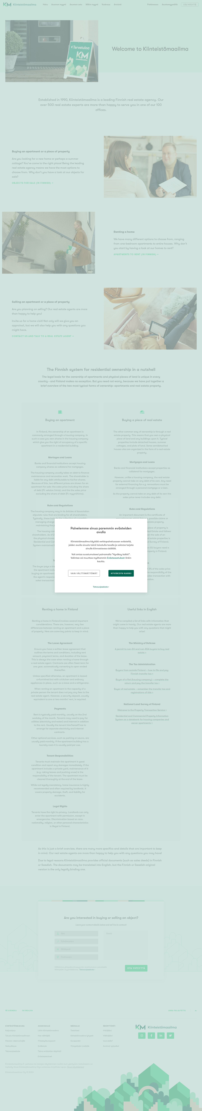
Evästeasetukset (116, 558)
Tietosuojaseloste (100, 587)
